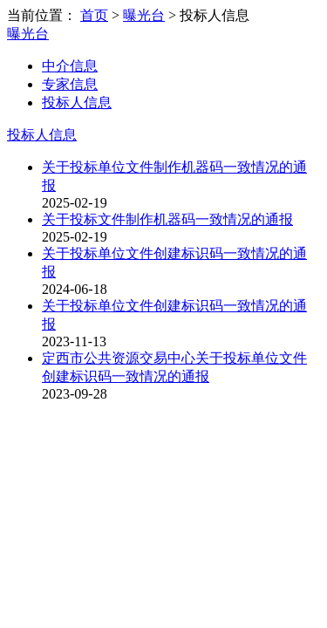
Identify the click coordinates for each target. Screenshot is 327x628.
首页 (94, 15)
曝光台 (144, 15)
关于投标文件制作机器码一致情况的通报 (167, 219)
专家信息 (70, 84)
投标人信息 (77, 102)
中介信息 (70, 65)
